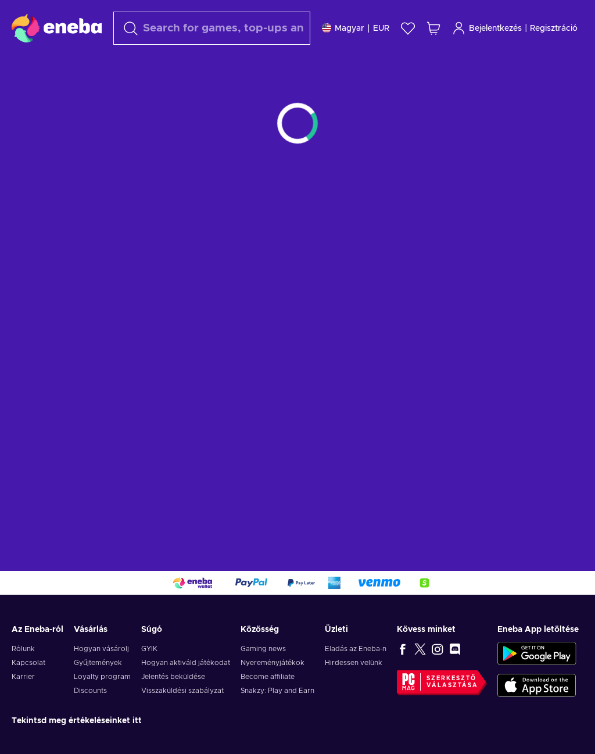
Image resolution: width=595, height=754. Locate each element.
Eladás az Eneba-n (355, 648)
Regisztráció (554, 28)
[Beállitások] (355, 28)
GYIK (149, 648)
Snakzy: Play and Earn (277, 690)
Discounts (90, 690)
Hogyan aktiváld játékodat (185, 662)
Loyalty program (102, 676)
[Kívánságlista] (408, 28)
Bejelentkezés (487, 28)
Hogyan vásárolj (101, 648)
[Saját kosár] (433, 28)
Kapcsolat (28, 662)
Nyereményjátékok (272, 662)
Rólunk (23, 648)
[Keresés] (212, 28)
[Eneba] (57, 28)
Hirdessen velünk (353, 662)
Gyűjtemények (98, 662)
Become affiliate (268, 676)
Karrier (23, 676)
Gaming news (263, 648)
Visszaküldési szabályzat (182, 690)
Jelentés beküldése (173, 676)
